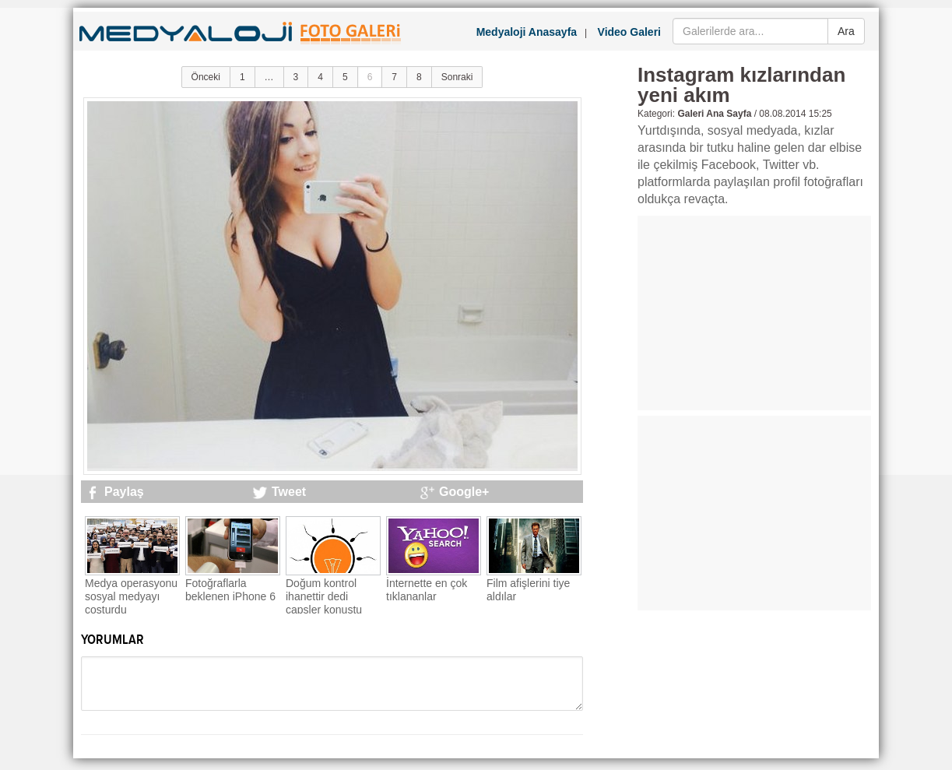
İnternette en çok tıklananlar (426, 590)
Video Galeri (629, 32)
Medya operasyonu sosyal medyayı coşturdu (131, 596)
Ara (846, 31)
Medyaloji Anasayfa (526, 32)
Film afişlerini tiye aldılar (528, 590)
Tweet (289, 491)
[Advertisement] (754, 313)
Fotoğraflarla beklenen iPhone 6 (230, 590)
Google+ (464, 491)
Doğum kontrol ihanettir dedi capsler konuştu (324, 596)
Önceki (205, 77)
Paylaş (124, 491)
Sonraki (457, 77)
